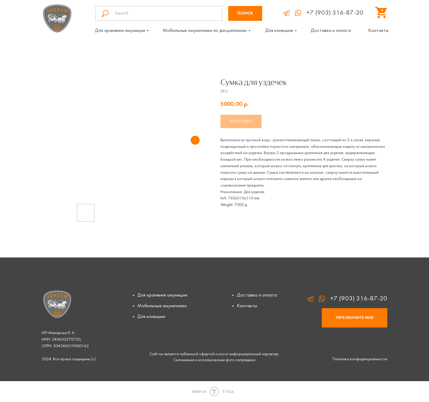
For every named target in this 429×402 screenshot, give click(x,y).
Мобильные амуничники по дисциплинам (205, 30)
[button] (354, 318)
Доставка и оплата (331, 30)
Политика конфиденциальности (359, 359)
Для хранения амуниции (120, 30)
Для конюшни (279, 30)
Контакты (378, 30)
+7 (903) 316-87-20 (334, 13)
